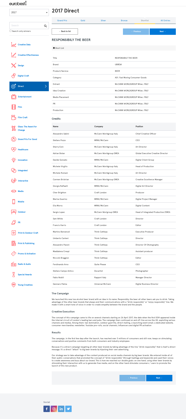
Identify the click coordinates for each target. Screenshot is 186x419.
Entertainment (24, 97)
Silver (103, 20)
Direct (21, 86)
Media (20, 191)
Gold (83, 20)
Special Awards (25, 274)
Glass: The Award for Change (27, 128)
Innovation (22, 160)
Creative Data (24, 44)
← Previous (136, 31)
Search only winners (20, 31)
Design (21, 65)
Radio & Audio (24, 264)
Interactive (23, 181)
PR (19, 222)
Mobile (21, 201)
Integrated (22, 170)
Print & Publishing (26, 243)
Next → (163, 31)
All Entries (165, 20)
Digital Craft (23, 76)
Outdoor (22, 212)
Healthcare (23, 149)
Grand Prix (62, 20)
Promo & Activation (27, 253)
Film (20, 107)
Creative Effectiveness (28, 55)
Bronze (124, 20)
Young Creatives (25, 285)
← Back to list (65, 31)
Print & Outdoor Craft (28, 233)
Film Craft (22, 117)
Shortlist (145, 20)
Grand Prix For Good (27, 139)
